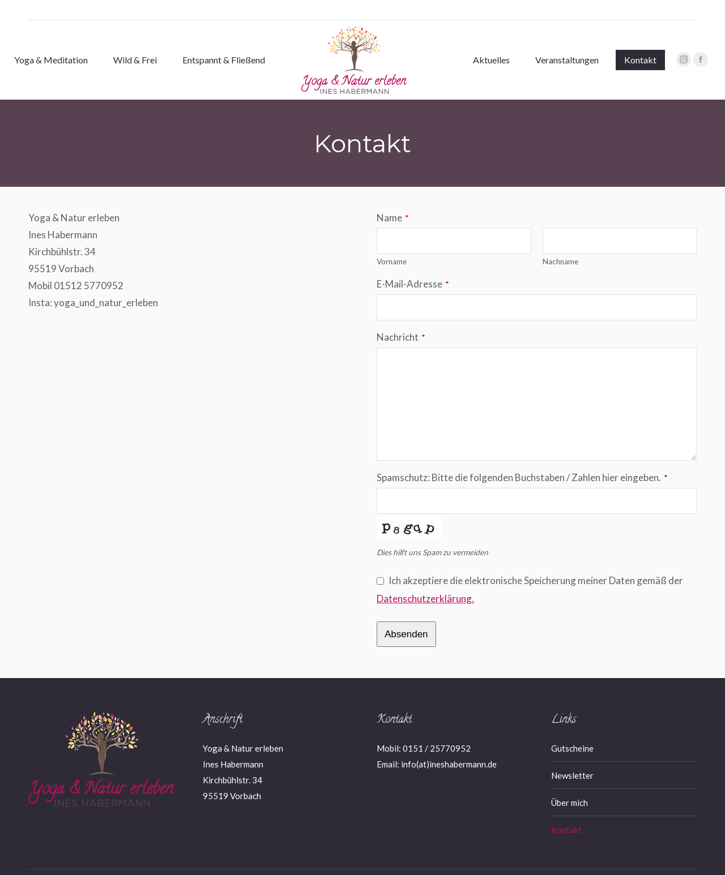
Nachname (560, 241)
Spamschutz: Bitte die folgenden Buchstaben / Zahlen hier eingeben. (522, 457)
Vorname (392, 241)
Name (393, 197)
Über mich (569, 782)
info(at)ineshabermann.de (449, 744)
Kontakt (566, 809)
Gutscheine (572, 728)
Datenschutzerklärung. (425, 578)
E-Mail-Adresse (413, 263)
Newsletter (572, 755)
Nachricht (401, 317)
